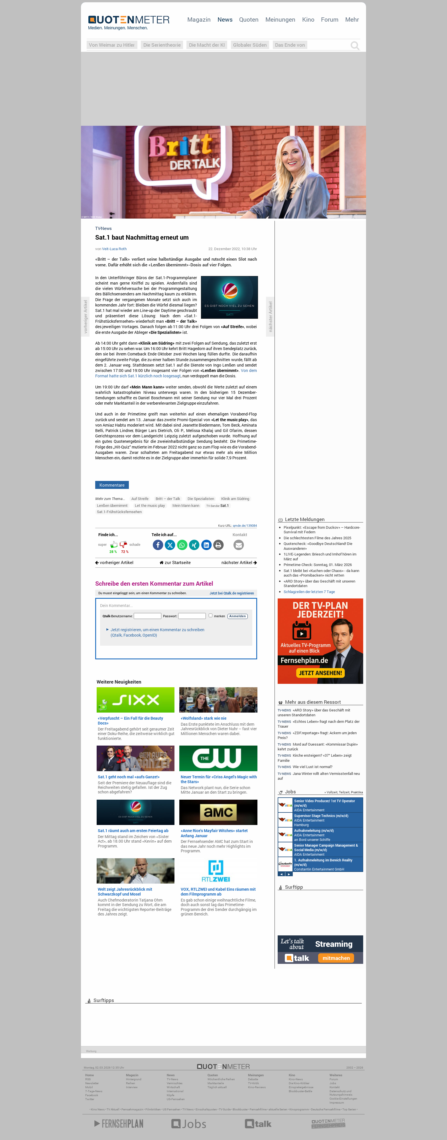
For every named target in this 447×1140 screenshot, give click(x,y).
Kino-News (296, 1079)
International (175, 1091)
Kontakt (335, 1087)
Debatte (253, 1079)
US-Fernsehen (176, 1099)
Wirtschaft (173, 1087)
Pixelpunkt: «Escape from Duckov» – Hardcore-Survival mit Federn (322, 529)
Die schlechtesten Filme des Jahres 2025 (317, 537)
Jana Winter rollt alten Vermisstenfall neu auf (319, 776)
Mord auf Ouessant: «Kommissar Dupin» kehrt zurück (318, 746)
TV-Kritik (253, 1083)
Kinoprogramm (299, 1109)
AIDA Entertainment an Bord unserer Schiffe (316, 805)
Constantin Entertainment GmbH (315, 864)
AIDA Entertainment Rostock (318, 849)
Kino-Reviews (257, 1087)
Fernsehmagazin (132, 1109)
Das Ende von (290, 45)
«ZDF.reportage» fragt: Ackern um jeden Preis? (317, 735)
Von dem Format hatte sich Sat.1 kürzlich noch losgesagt (176, 373)
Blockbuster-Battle (300, 1091)
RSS (88, 1079)
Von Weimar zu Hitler (112, 45)
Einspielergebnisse (301, 1087)
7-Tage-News (93, 1091)
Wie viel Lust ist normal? (305, 766)
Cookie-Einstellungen (343, 1098)
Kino (308, 19)
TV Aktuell (113, 1109)
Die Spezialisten (201, 498)
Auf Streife (140, 498)
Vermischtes (174, 1083)
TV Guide (225, 1109)
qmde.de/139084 (245, 525)
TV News (188, 1109)
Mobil (89, 1087)
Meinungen (280, 19)
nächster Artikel (239, 562)
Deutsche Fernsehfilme (325, 1109)
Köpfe (170, 1095)
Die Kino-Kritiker (299, 1083)
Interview (132, 1087)
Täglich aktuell (217, 1087)
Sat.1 (217, 505)
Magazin (199, 19)
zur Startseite (175, 562)
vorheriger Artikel (114, 562)
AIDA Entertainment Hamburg (313, 820)
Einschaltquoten (206, 1109)
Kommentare (112, 485)
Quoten (249, 19)
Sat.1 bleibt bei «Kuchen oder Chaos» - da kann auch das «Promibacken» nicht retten (321, 573)
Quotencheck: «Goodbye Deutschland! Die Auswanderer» (318, 546)
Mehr (352, 19)
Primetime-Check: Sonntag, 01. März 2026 (318, 564)
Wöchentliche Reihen (221, 1079)
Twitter (89, 1099)
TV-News (172, 1079)
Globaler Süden (250, 45)
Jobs (333, 1083)
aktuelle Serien (278, 1109)
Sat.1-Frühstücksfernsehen (119, 511)
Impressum (337, 1102)
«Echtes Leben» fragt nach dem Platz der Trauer (318, 724)
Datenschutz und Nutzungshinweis (341, 1092)
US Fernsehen (171, 1109)
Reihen (130, 1083)
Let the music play (150, 505)
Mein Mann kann (185, 505)
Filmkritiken (153, 1109)
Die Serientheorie (162, 45)
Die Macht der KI (207, 45)
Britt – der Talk (168, 498)
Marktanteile (216, 1083)
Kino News (98, 1109)
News (225, 19)
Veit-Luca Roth (114, 248)
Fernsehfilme (258, 1109)
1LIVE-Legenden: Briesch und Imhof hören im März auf (320, 556)
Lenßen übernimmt (112, 505)
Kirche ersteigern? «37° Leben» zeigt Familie (315, 757)
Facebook (91, 1095)
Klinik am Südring (235, 498)
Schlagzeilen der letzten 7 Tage (309, 591)
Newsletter (92, 1083)
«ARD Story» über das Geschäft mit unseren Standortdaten (319, 583)
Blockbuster (240, 1109)
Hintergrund (133, 1079)
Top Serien (349, 1109)
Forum (329, 19)
